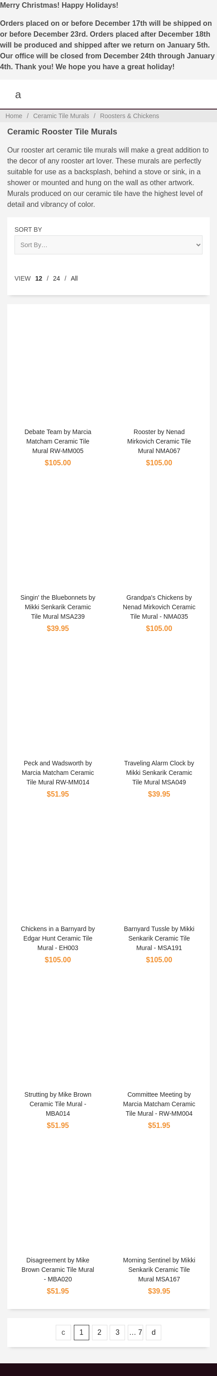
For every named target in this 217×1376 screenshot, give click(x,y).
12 (39, 278)
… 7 (135, 1332)
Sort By (28, 229)
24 (56, 278)
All (74, 278)
